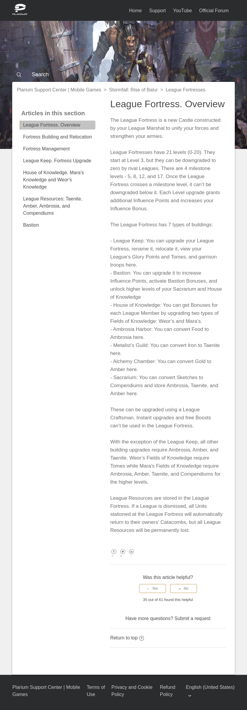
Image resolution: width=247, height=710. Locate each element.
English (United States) (210, 687)
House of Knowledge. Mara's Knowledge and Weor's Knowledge (53, 179)
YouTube (182, 10)
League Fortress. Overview (51, 124)
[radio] (152, 588)
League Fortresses (185, 89)
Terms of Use (96, 691)
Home (135, 10)
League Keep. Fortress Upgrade (57, 160)
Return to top (127, 637)
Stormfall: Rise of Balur (133, 89)
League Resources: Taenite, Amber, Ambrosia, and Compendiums (52, 206)
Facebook (114, 556)
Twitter (122, 556)
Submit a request (193, 618)
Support (157, 10)
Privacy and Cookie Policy (132, 691)
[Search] (123, 74)
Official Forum (214, 10)
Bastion (31, 225)
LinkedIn (131, 556)
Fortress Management (46, 148)
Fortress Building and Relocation (57, 136)
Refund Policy (167, 691)
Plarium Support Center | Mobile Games (59, 89)
